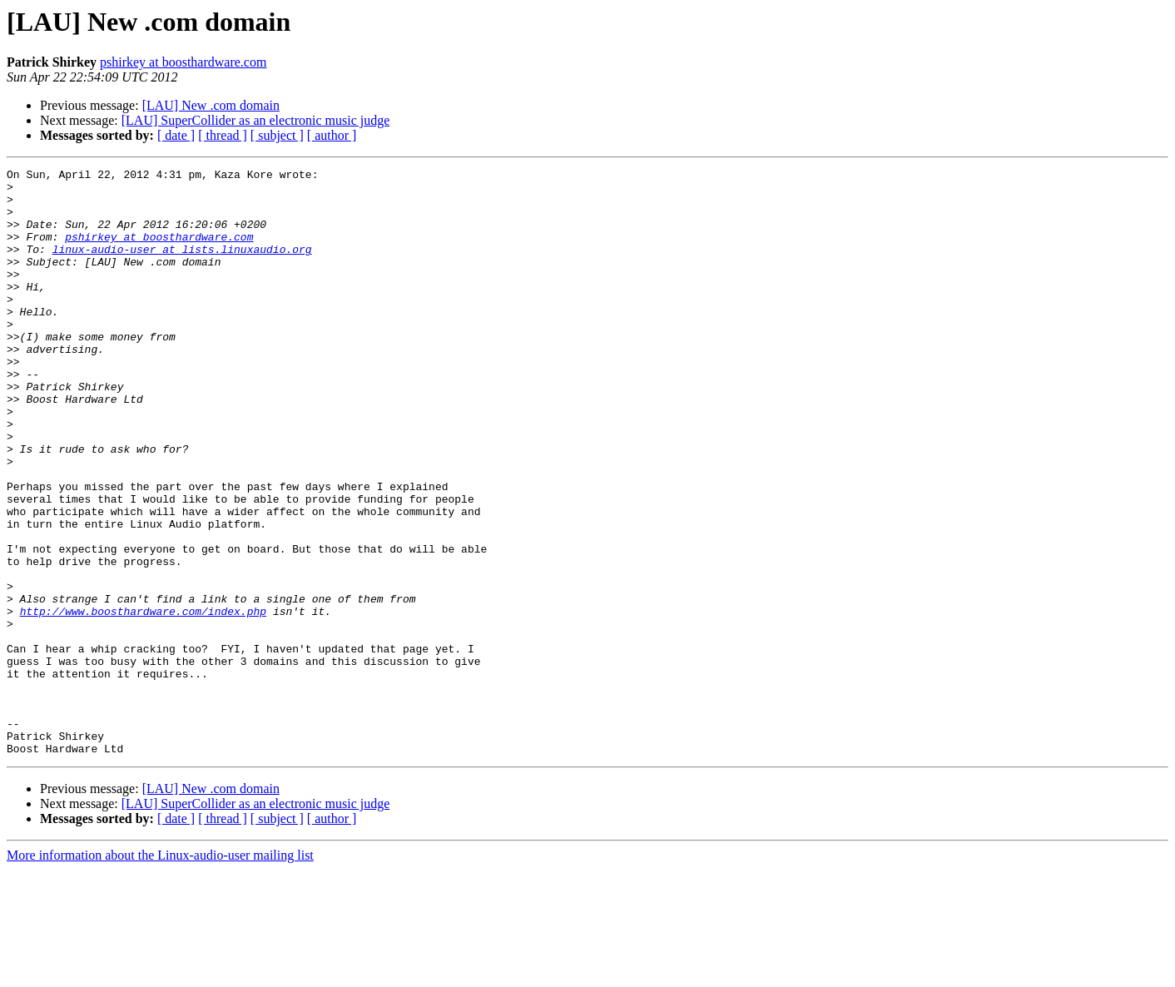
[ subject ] (277, 135)
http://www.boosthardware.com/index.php (143, 700)
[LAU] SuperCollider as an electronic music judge (255, 120)
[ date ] (176, 135)
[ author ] (332, 135)
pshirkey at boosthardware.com (183, 62)
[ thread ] (222, 135)
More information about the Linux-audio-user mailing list (160, 972)
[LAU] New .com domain (211, 105)
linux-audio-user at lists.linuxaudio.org (182, 266)
